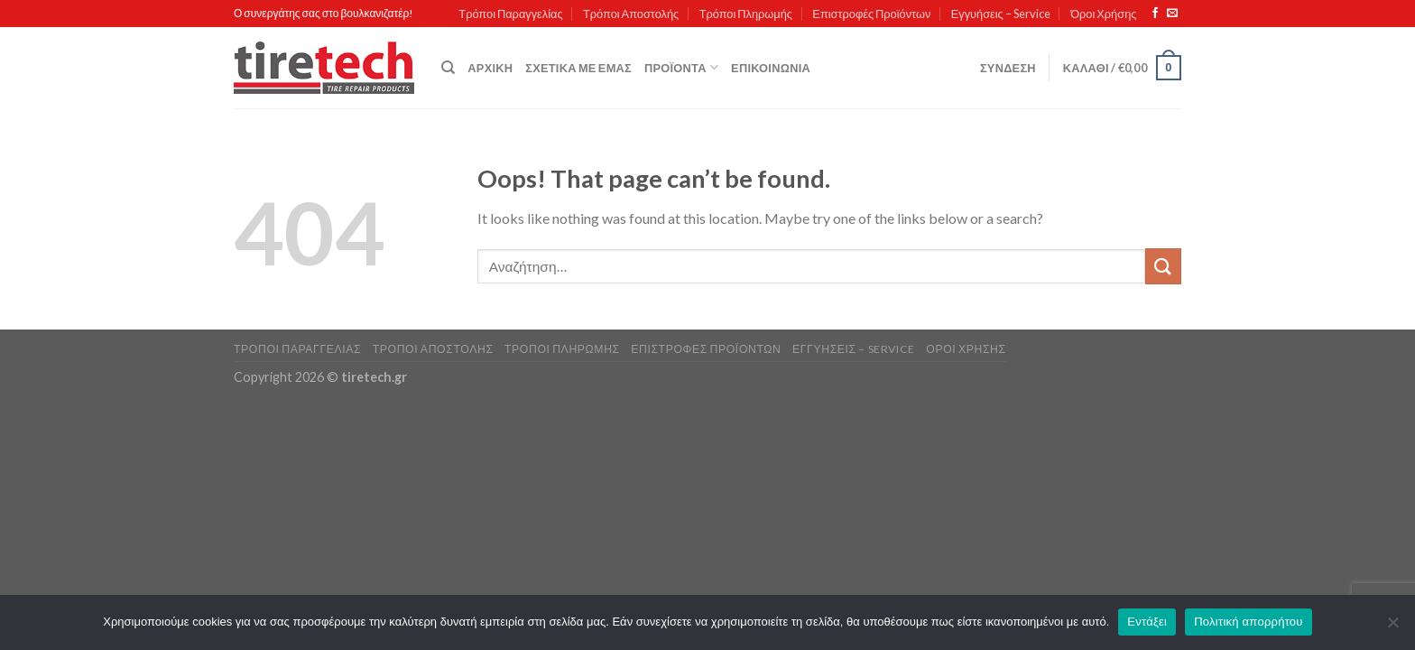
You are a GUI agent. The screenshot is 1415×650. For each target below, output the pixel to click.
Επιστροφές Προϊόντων (871, 13)
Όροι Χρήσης (1103, 13)
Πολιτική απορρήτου (1248, 621)
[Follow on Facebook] (1155, 13)
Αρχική (490, 67)
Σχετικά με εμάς (578, 67)
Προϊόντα (681, 67)
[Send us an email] (1172, 13)
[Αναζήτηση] (448, 68)
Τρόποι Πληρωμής (745, 13)
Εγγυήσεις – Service (1000, 13)
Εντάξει (1147, 621)
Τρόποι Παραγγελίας (510, 13)
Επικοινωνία (770, 67)
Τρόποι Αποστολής (631, 13)
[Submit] (1163, 265)
